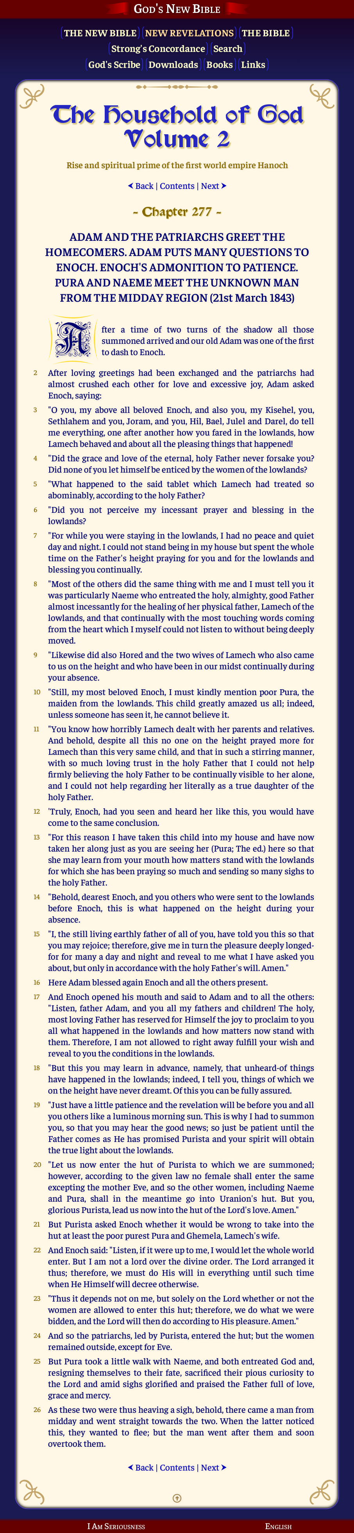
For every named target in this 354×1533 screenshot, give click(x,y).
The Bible (266, 32)
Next (214, 185)
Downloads (173, 64)
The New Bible (100, 32)
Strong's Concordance (158, 48)
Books (219, 64)
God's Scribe (114, 64)
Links (253, 64)
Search (228, 48)
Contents (177, 185)
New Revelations (189, 32)
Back (140, 185)
